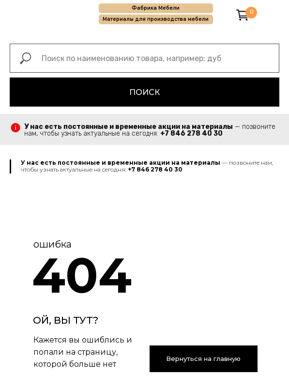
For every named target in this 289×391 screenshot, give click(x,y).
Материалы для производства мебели (156, 19)
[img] (225, 14)
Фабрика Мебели (156, 8)
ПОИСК (144, 92)
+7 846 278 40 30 (191, 133)
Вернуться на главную (203, 358)
